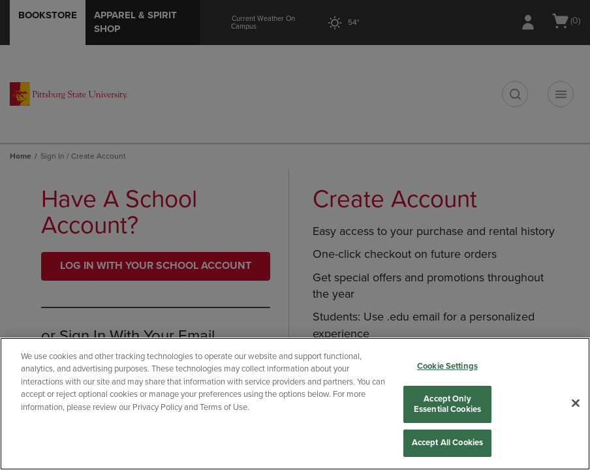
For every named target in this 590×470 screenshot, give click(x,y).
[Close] (575, 403)
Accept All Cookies (447, 442)
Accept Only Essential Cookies (447, 404)
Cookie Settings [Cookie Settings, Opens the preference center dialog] (447, 366)
